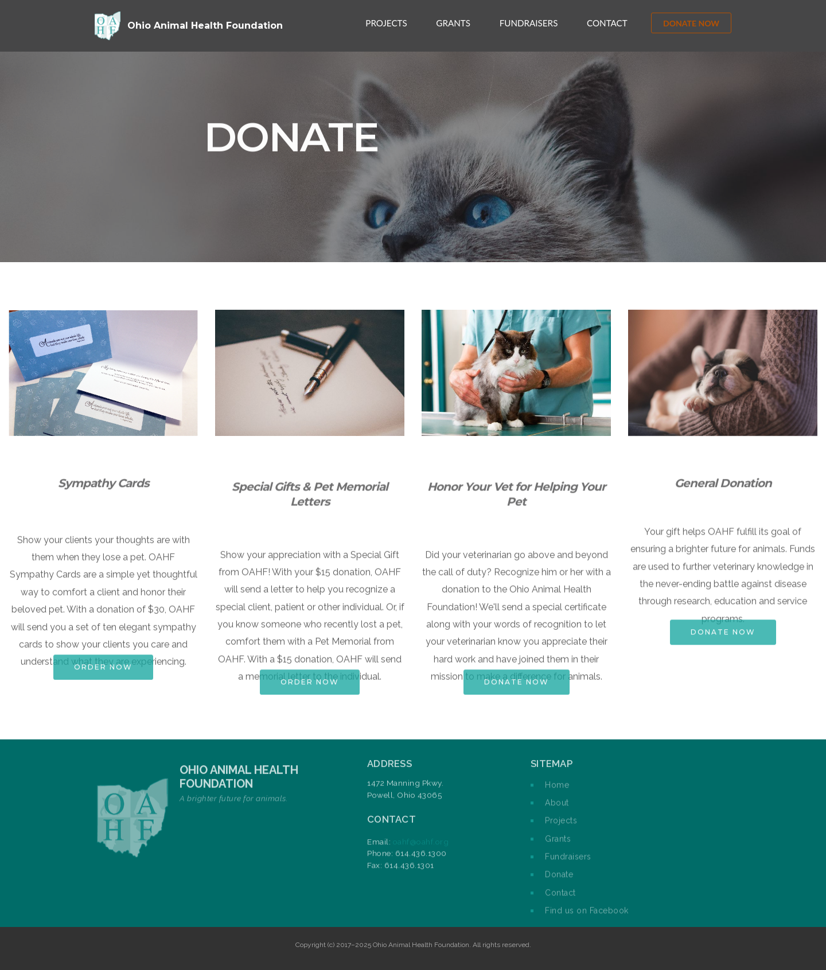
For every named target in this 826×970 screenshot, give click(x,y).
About (557, 808)
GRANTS (453, 23)
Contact (560, 898)
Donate (559, 880)
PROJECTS (386, 23)
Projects (561, 826)
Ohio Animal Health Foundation (205, 25)
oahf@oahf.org (421, 853)
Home (557, 790)
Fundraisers (568, 862)
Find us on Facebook (587, 916)
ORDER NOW (103, 675)
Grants (558, 844)
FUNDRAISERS (529, 23)
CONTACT (607, 23)
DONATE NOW (691, 23)
